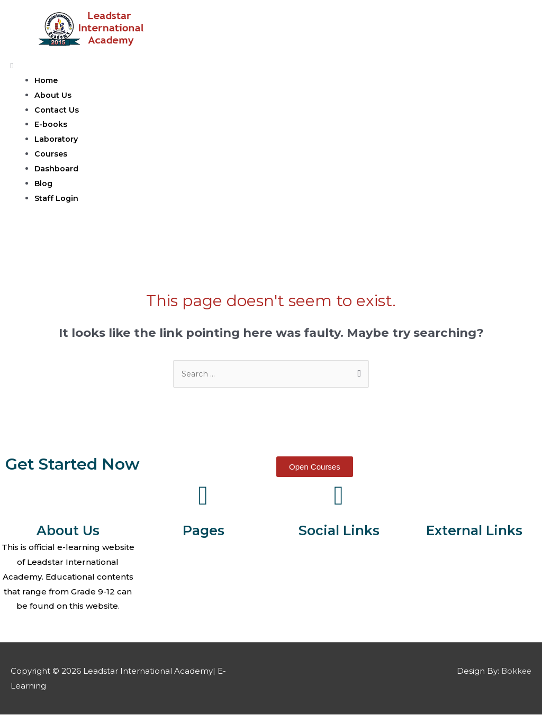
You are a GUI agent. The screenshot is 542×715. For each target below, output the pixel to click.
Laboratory (56, 139)
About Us (52, 95)
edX (474, 606)
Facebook (338, 548)
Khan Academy (474, 548)
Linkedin (339, 621)
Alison (474, 621)
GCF (474, 592)
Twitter (339, 562)
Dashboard (56, 168)
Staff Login (56, 198)
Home (46, 80)
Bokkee (515, 671)
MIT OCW (474, 577)
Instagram (339, 606)
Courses (51, 154)
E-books (50, 124)
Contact (203, 577)
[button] (314, 467)
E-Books (203, 606)
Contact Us (56, 110)
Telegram (339, 592)
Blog (43, 183)
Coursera (474, 562)
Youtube (339, 577)
